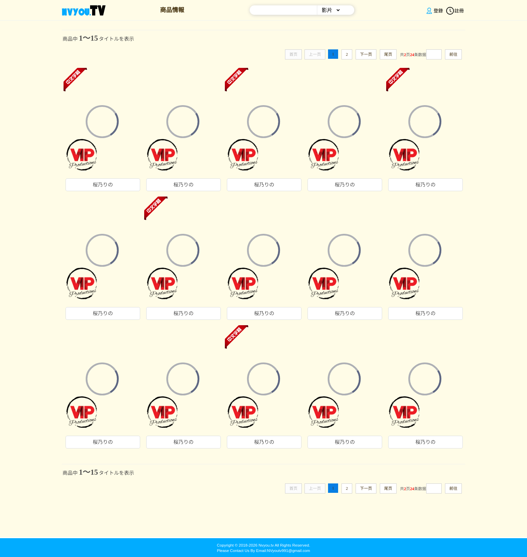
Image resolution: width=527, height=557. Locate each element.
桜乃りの (103, 184)
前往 (453, 54)
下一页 (366, 54)
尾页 (388, 54)
